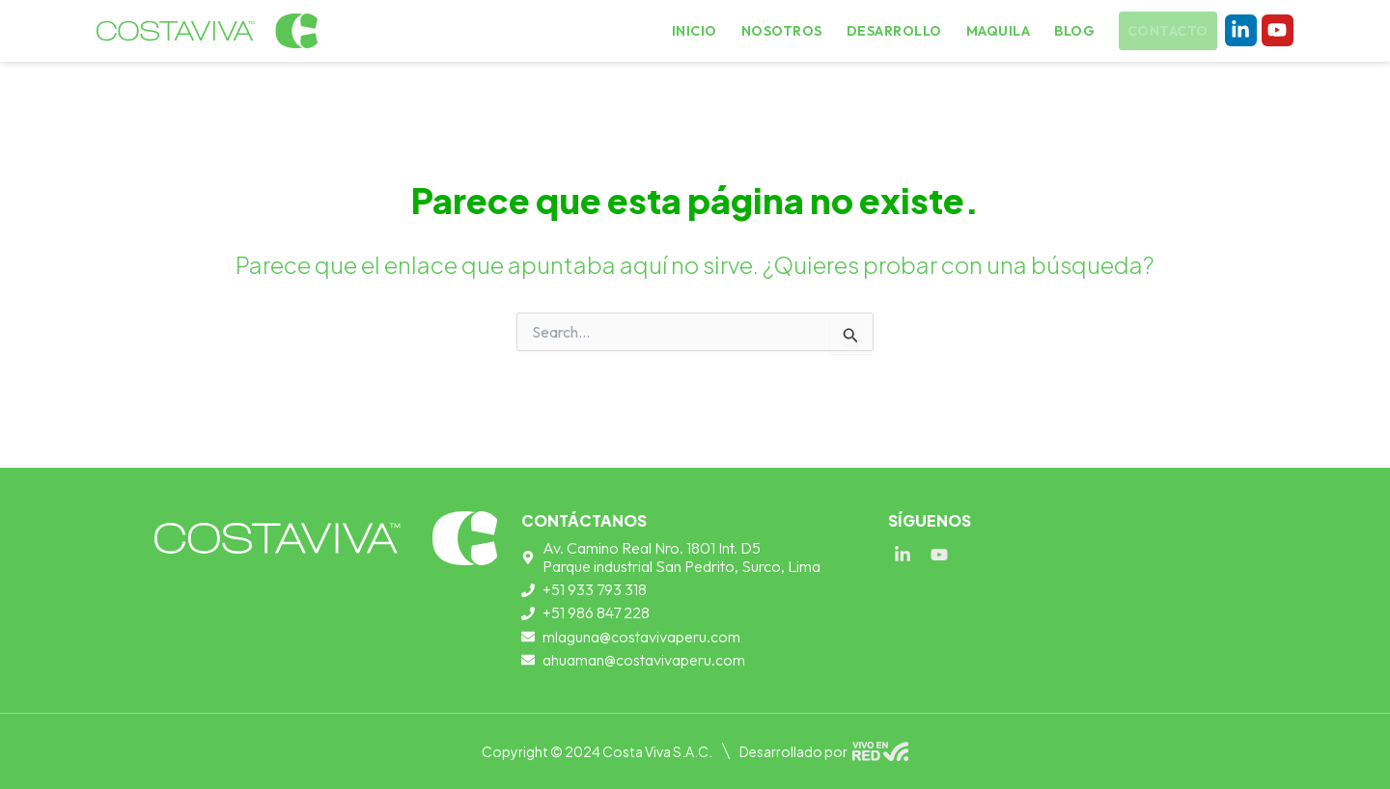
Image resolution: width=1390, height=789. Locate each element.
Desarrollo (898, 31)
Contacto (1164, 32)
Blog (1069, 31)
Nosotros (792, 31)
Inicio (710, 31)
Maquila (996, 31)
